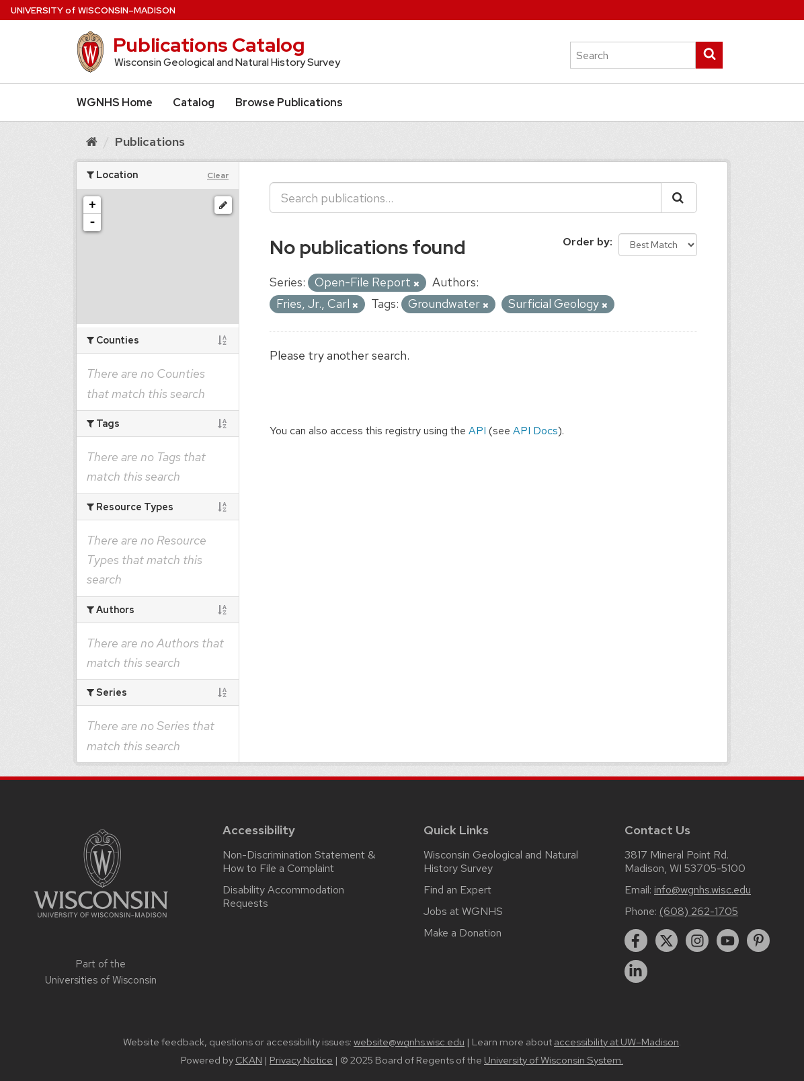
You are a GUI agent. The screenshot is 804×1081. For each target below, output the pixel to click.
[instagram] (697, 940)
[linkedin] (636, 971)
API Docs (535, 431)
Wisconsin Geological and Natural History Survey (501, 861)
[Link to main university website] (101, 920)
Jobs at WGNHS (463, 911)
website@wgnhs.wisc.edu (409, 1042)
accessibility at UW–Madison (616, 1042)
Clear (218, 175)
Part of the (101, 972)
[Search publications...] (465, 197)
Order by (586, 242)
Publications (150, 141)
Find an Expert (457, 890)
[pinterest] (758, 940)
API (477, 431)
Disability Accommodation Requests (283, 896)
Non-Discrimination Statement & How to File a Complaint (299, 861)
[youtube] (728, 940)
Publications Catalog (209, 45)
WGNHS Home (115, 102)
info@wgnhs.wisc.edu (702, 890)
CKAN (248, 1060)
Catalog (193, 102)
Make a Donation (462, 933)
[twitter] (666, 940)
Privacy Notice (301, 1060)
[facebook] (636, 940)
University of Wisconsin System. (553, 1060)
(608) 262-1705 (698, 911)
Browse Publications (289, 102)
